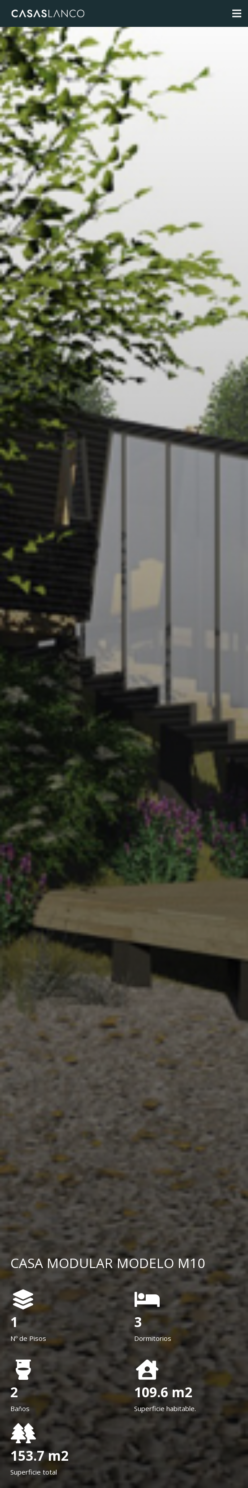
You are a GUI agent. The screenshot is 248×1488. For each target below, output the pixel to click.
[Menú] (237, 13)
